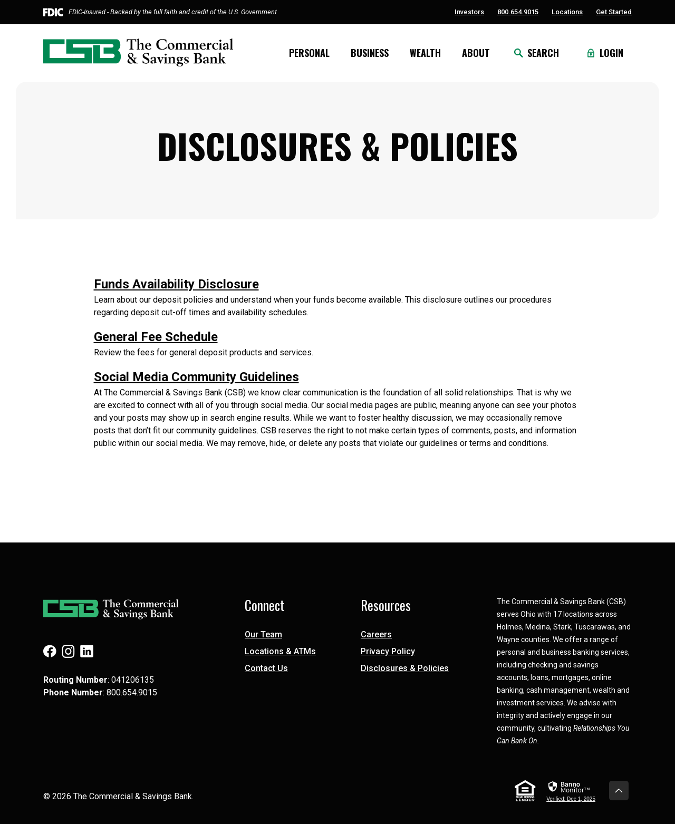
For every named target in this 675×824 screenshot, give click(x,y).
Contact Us (266, 668)
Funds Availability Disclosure (176, 284)
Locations (567, 12)
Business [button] (370, 53)
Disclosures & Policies (405, 668)
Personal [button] (309, 53)
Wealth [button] (425, 53)
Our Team (263, 634)
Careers (376, 634)
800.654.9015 (517, 12)
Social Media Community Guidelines (196, 377)
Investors (469, 12)
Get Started (614, 12)
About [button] (476, 53)
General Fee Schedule (156, 336)
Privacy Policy (388, 651)
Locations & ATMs (280, 651)
